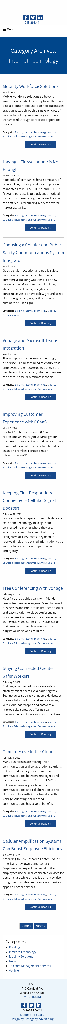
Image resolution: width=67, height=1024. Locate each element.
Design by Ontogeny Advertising (32, 1019)
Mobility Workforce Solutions (30, 86)
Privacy (39, 1015)
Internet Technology (35, 132)
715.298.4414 (33, 23)
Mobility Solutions (21, 956)
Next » (40, 926)
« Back (26, 926)
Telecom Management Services (30, 136)
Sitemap (25, 1015)
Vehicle (51, 136)
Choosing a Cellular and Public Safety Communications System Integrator (33, 252)
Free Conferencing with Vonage (33, 588)
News (12, 961)
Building (19, 132)
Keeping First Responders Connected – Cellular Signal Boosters (29, 500)
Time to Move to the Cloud (28, 751)
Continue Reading (40, 144)
